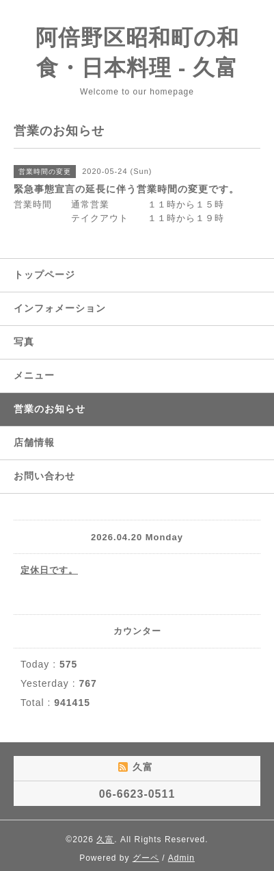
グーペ (146, 858)
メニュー (34, 375)
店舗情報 (34, 442)
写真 (24, 341)
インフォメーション (60, 308)
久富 (105, 839)
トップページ (44, 274)
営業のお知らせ (49, 408)
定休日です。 (49, 570)
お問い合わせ (44, 475)
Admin (181, 858)
